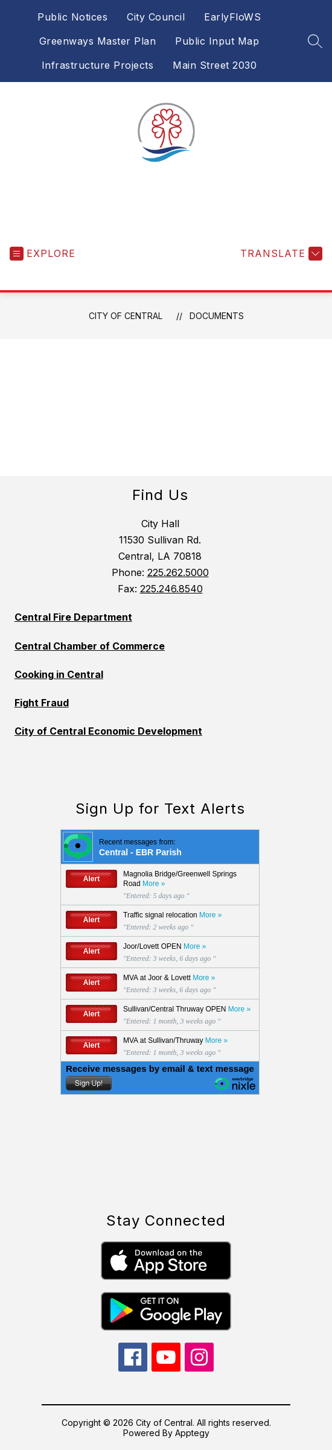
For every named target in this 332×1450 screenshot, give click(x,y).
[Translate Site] (279, 253)
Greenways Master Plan (97, 41)
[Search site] (315, 41)
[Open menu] (42, 253)
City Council (156, 17)
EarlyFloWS (232, 17)
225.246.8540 (171, 589)
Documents (217, 316)
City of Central (125, 316)
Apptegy (192, 1433)
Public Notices (72, 17)
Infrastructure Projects (98, 65)
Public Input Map (217, 41)
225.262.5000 (178, 572)
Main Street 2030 (215, 65)
